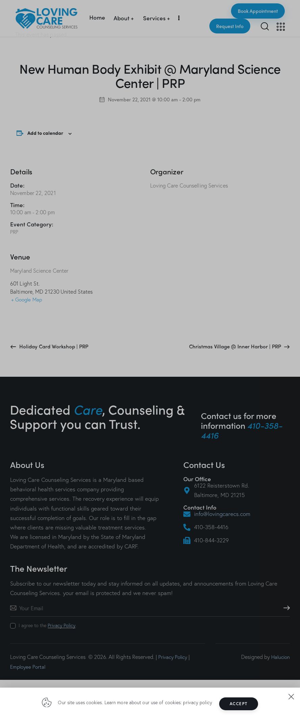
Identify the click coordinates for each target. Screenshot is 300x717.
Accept (241, 703)
